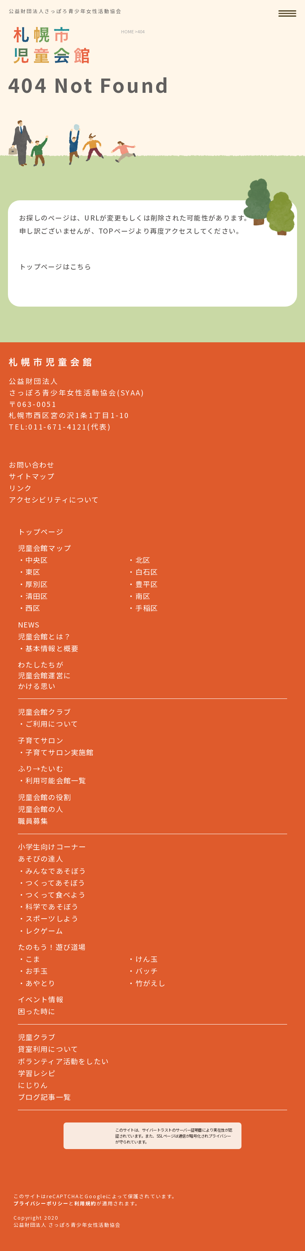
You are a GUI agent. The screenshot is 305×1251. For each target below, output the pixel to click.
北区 (139, 559)
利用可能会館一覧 (55, 780)
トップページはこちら (55, 266)
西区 (29, 607)
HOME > (129, 31)
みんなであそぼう (52, 870)
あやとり (37, 982)
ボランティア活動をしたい (63, 1060)
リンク (20, 487)
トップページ (41, 531)
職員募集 (33, 820)
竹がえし (146, 982)
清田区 (33, 595)
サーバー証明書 (189, 1130)
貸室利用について (48, 1048)
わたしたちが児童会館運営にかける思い (44, 675)
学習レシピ (37, 1072)
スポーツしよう (48, 918)
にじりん (33, 1084)
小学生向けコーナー (52, 846)
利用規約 (85, 1203)
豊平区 (142, 583)
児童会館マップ (44, 548)
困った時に (37, 1011)
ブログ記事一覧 (44, 1096)
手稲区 (142, 607)
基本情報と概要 (52, 648)
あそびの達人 (41, 858)
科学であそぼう (48, 906)
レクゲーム (40, 930)
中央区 (33, 559)
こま (29, 958)
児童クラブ (37, 1036)
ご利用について (51, 723)
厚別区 (33, 583)
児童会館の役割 (44, 797)
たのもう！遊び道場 (52, 947)
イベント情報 (41, 999)
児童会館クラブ (44, 711)
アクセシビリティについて (54, 499)
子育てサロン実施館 (59, 752)
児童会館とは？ (44, 636)
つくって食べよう (52, 894)
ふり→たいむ (41, 768)
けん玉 (142, 958)
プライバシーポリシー (41, 1203)
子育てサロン (41, 740)
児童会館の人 (41, 809)
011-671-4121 (57, 426)
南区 (139, 595)
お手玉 (33, 970)
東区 (29, 571)
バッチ (142, 970)
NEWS (29, 624)
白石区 (142, 571)
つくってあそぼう (52, 882)
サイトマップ (31, 475)
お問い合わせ (31, 464)
